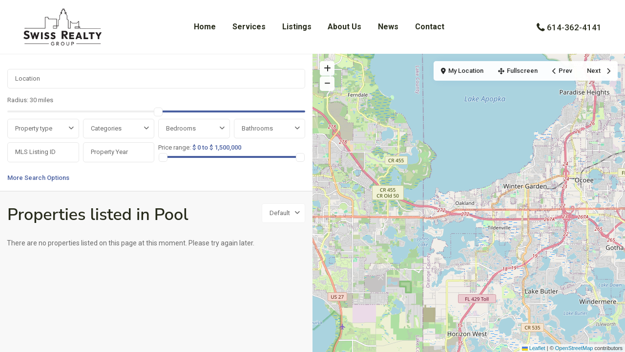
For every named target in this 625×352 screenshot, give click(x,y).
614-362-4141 (574, 27)
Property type (33, 128)
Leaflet (533, 348)
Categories (106, 128)
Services (249, 26)
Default (280, 213)
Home (205, 26)
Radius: (30, 100)
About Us (344, 26)
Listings (297, 26)
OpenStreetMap (574, 348)
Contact (429, 26)
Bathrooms (257, 128)
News (388, 26)
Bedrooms (181, 128)
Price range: (174, 147)
